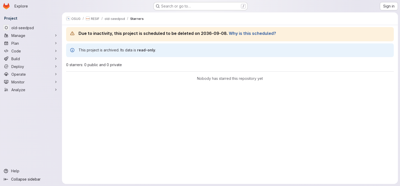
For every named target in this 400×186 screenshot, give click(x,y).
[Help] (31, 171)
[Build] (31, 58)
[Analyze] (31, 89)
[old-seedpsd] (31, 27)
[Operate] (31, 74)
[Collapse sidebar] (31, 179)
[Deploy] (31, 66)
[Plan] (31, 43)
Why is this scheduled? (252, 33)
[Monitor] (31, 82)
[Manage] (31, 35)
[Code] (31, 51)
